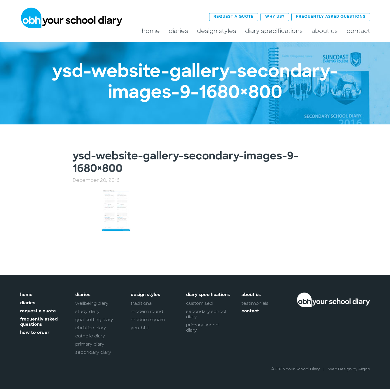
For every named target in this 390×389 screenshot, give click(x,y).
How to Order (35, 332)
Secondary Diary (93, 352)
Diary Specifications (274, 30)
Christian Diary (90, 327)
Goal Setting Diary (94, 319)
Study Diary (87, 311)
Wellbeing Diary (92, 303)
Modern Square (148, 319)
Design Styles (216, 30)
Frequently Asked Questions (330, 17)
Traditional (142, 303)
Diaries (178, 30)
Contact (358, 30)
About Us (325, 30)
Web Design (340, 368)
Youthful (140, 327)
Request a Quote (233, 17)
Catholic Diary (90, 336)
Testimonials (255, 303)
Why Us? (274, 17)
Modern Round (147, 311)
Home (151, 30)
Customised (199, 303)
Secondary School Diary (206, 313)
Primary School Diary (202, 327)
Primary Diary (89, 344)
